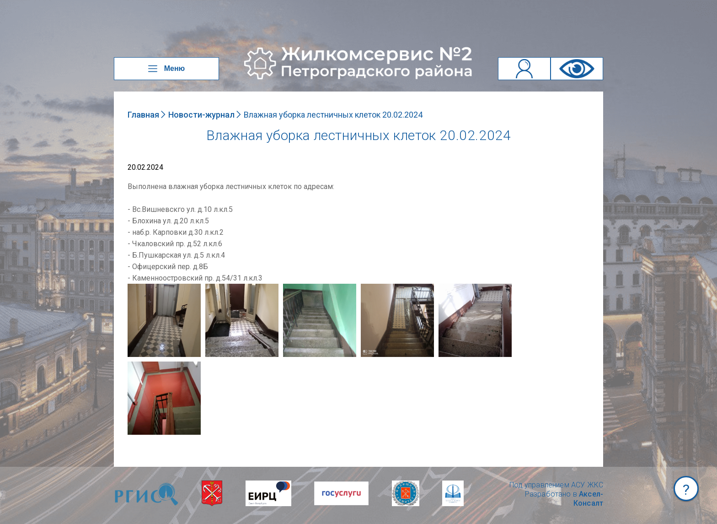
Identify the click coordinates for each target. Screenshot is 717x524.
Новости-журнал (201, 114)
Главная (143, 114)
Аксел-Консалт (588, 499)
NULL (137, 288)
